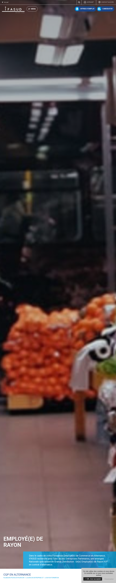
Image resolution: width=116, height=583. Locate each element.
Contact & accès (107, 2)
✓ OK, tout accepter (93, 579)
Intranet (90, 2)
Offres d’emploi (87, 9)
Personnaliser (109, 579)
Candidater (107, 9)
